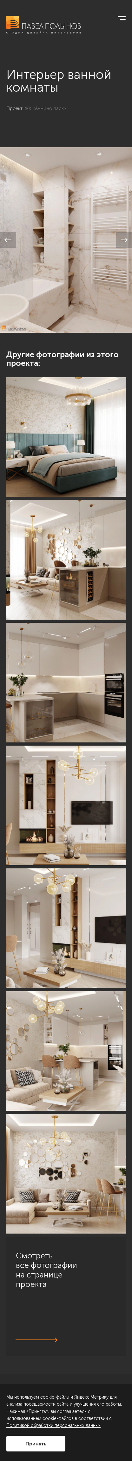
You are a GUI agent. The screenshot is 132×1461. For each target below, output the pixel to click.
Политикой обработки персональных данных (53, 1425)
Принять (35, 1444)
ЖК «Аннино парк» (45, 108)
